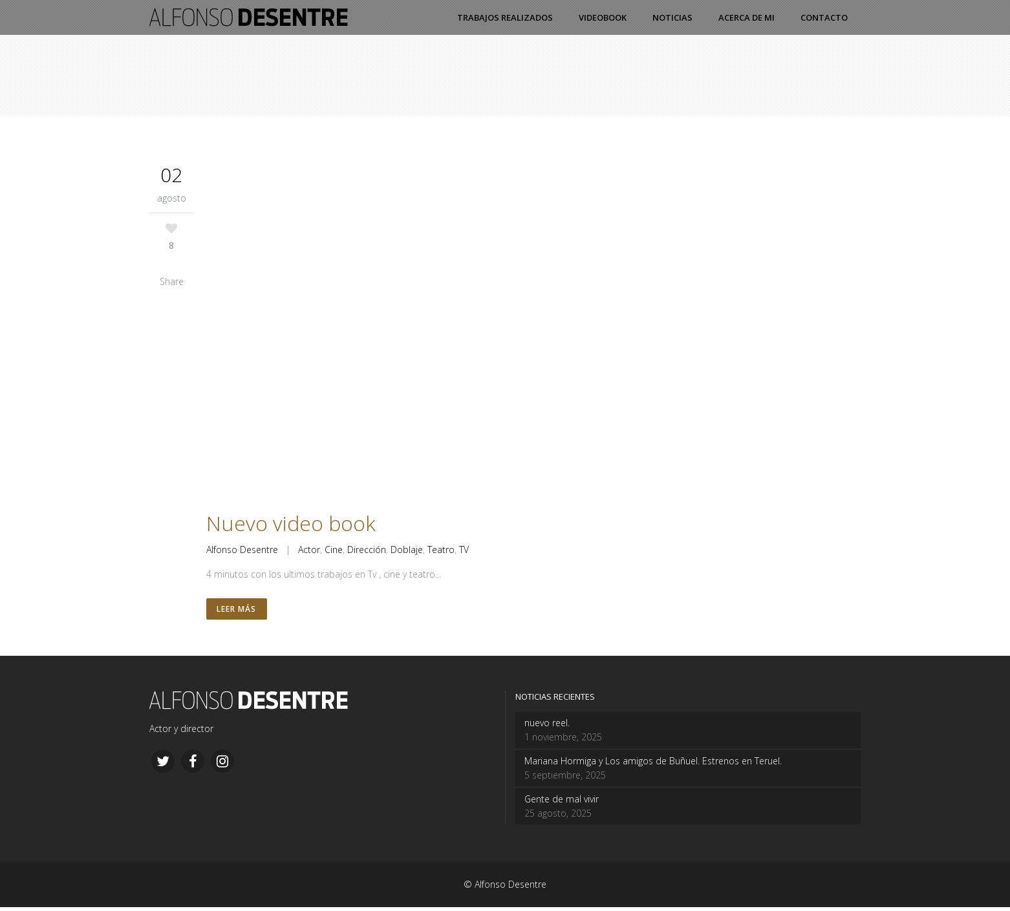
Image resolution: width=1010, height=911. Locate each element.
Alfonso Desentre (242, 549)
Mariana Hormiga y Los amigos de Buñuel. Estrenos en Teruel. (653, 765)
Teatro (441, 549)
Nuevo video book (291, 523)
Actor (309, 549)
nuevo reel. (547, 726)
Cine (334, 549)
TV (464, 549)
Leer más (237, 610)
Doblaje (407, 549)
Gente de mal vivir (561, 803)
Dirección (366, 549)
